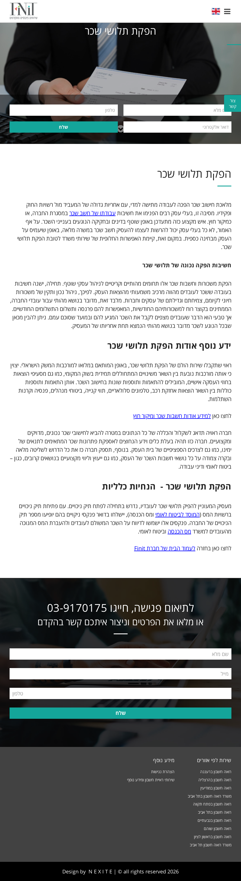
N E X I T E (100, 871)
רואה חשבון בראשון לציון (212, 836)
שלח (63, 127)
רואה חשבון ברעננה (215, 771)
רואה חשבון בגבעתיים (214, 820)
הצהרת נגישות (162, 771)
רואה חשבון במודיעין (215, 788)
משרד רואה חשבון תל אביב (210, 844)
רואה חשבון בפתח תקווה (212, 804)
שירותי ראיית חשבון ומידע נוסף (150, 779)
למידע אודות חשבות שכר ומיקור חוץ (172, 416)
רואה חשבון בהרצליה (214, 779)
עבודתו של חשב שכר (92, 213)
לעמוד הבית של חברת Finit (164, 548)
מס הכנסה (179, 531)
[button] (227, 11)
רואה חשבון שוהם (217, 828)
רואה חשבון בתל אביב (214, 812)
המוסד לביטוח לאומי (177, 514)
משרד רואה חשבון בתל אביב (209, 796)
